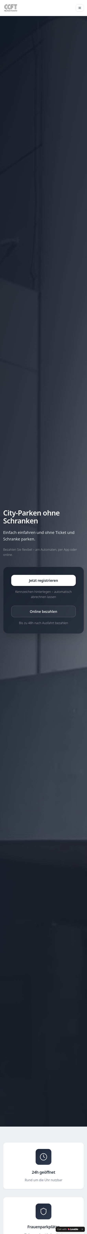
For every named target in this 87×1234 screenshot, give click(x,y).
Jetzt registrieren (43, 580)
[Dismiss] (82, 1229)
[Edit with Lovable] (68, 1229)
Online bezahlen (43, 611)
